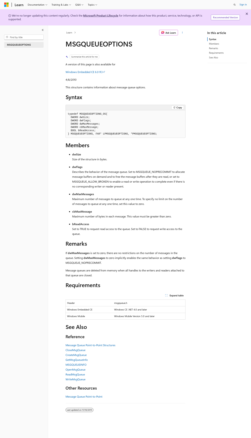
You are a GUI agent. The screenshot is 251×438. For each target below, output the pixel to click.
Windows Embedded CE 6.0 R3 (84, 72)
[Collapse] (42, 30)
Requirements (216, 52)
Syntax (212, 39)
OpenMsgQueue (75, 369)
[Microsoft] (6, 4)
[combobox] (24, 37)
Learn (69, 32)
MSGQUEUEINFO (76, 364)
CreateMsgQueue (76, 355)
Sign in (243, 4)
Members (214, 43)
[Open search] (234, 5)
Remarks (213, 48)
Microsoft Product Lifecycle (100, 15)
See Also (213, 57)
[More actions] (182, 32)
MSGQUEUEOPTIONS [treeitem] (19, 44)
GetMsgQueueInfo (77, 360)
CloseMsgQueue (75, 350)
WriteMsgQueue (75, 379)
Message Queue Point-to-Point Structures (90, 345)
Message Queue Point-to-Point (84, 396)
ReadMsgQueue (75, 374)
